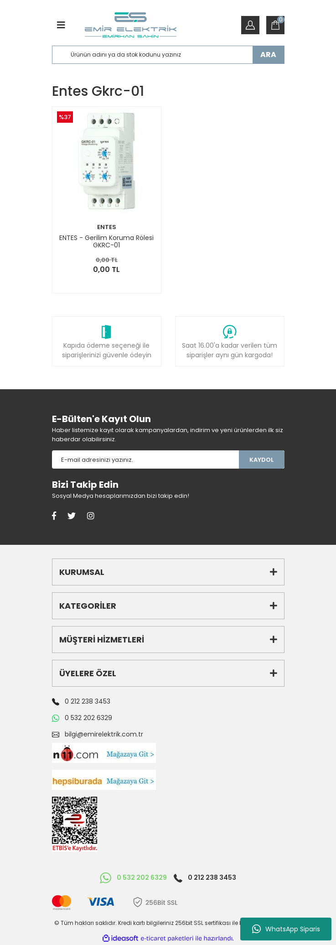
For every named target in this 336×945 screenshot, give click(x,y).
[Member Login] (250, 25)
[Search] (168, 55)
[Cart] (275, 25)
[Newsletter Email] (145, 459)
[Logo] (130, 25)
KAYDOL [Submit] (261, 459)
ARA (268, 54)
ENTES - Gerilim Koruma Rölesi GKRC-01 (106, 241)
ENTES (106, 227)
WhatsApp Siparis (286, 929)
